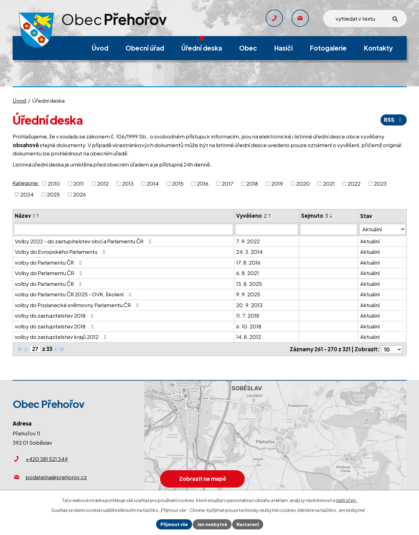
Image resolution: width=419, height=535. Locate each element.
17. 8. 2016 (248, 262)
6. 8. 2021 (247, 273)
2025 (53, 194)
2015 (177, 183)
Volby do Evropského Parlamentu (61, 251)
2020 (303, 183)
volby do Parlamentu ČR (49, 262)
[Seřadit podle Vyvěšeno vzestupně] (270, 214)
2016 (202, 183)
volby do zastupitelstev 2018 (55, 315)
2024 (27, 194)
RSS (394, 119)
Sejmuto (314, 215)
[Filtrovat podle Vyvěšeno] (266, 229)
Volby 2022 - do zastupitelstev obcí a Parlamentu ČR (84, 241)
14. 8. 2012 (248, 336)
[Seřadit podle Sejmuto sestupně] (331, 217)
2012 (103, 183)
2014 (153, 183)
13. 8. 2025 (249, 283)
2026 (79, 194)
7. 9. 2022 (248, 241)
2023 (380, 183)
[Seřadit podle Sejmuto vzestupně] (331, 214)
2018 (252, 183)
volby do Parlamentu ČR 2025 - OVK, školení (74, 294)
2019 (277, 183)
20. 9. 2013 (249, 305)
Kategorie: (26, 182)
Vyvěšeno (251, 215)
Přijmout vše (174, 524)
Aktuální (370, 241)
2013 (128, 183)
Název (25, 215)
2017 (227, 183)
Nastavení (247, 524)
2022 (354, 183)
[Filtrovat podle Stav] (382, 229)
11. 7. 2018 (247, 315)
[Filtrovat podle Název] (123, 229)
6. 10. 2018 (248, 326)
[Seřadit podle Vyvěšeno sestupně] (270, 217)
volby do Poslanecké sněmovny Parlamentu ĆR (78, 305)
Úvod (19, 100)
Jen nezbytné (212, 524)
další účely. (346, 500)
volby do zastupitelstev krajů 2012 (62, 336)
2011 (78, 183)
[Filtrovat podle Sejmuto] (328, 229)
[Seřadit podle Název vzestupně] (38, 214)
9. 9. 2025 (248, 294)
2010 (54, 183)
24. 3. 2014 (249, 251)
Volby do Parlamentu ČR (49, 273)
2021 (329, 183)
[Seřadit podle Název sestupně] (38, 217)
